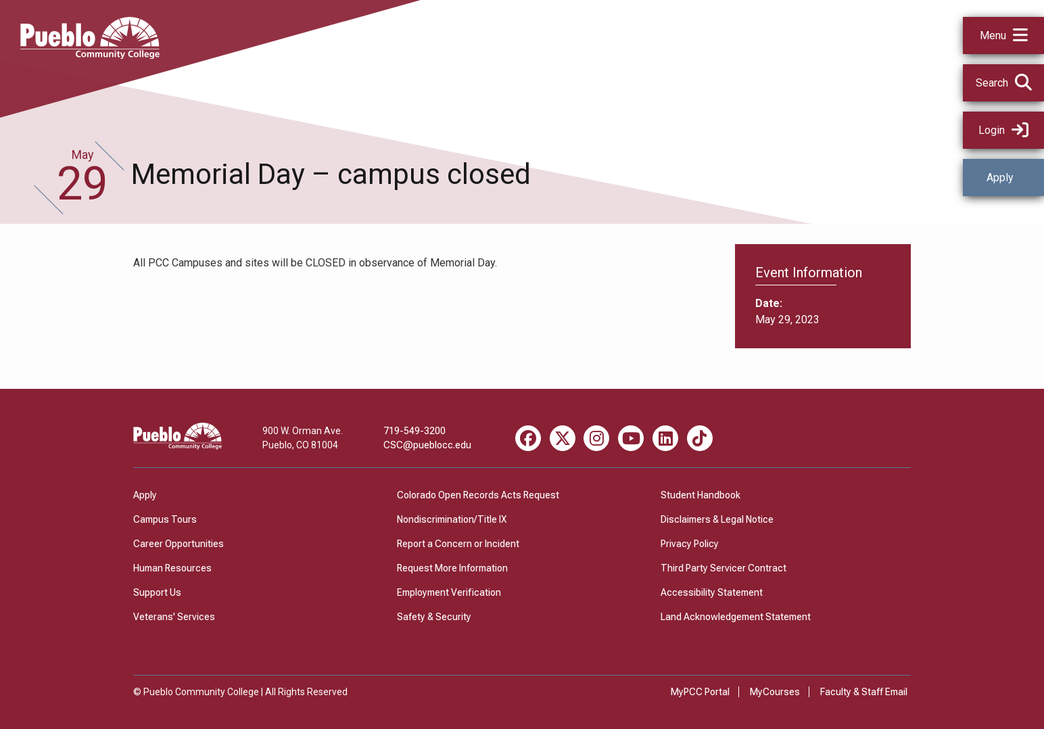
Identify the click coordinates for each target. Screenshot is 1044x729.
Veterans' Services (174, 616)
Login (1003, 130)
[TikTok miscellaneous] (700, 438)
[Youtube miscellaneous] (631, 438)
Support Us (157, 592)
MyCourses (775, 691)
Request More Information (452, 568)
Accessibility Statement (712, 592)
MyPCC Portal (700, 691)
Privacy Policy (690, 543)
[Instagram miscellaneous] (596, 438)
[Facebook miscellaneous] (528, 438)
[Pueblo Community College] (90, 55)
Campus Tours (165, 519)
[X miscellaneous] (562, 438)
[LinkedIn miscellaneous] (665, 438)
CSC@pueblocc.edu (427, 445)
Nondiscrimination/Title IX (451, 519)
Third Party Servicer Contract (723, 568)
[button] (1003, 35)
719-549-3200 (414, 430)
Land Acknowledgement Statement (736, 616)
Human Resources (172, 568)
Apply (1000, 177)
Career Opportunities (178, 543)
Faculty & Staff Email (863, 691)
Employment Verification (449, 592)
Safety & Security (434, 616)
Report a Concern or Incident (458, 543)
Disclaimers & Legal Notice (717, 519)
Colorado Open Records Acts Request (478, 495)
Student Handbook (700, 495)
